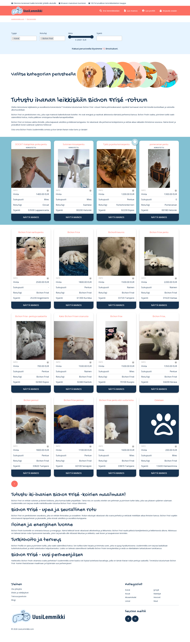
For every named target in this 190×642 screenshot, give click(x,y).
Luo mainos (130, 11)
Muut (156, 601)
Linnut (127, 601)
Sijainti (99, 33)
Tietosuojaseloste (18, 596)
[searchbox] (21, 38)
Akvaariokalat (130, 597)
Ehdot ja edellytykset (20, 592)
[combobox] (24, 38)
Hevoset (157, 597)
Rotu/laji (43, 33)
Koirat (127, 590)
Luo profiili (148, 11)
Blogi (13, 600)
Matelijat (157, 593)
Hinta (70, 33)
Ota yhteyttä (16, 589)
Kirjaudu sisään (168, 11)
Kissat (127, 593)
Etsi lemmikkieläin (110, 11)
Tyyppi (14, 33)
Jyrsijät (156, 590)
